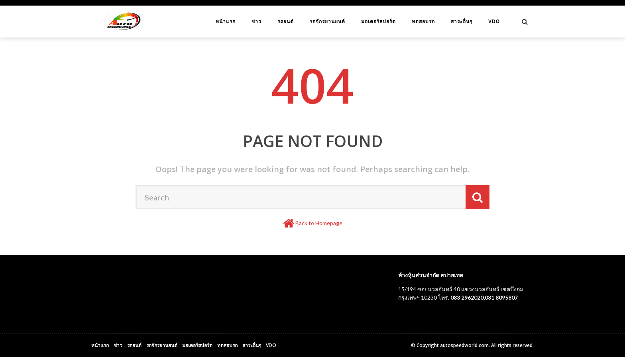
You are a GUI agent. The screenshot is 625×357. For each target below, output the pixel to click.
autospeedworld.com (464, 345)
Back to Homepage (318, 223)
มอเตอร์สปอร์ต (378, 21)
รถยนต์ (285, 21)
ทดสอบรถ (423, 21)
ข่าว (256, 21)
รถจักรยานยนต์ (327, 21)
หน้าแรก (226, 21)
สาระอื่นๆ (461, 21)
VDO (494, 21)
